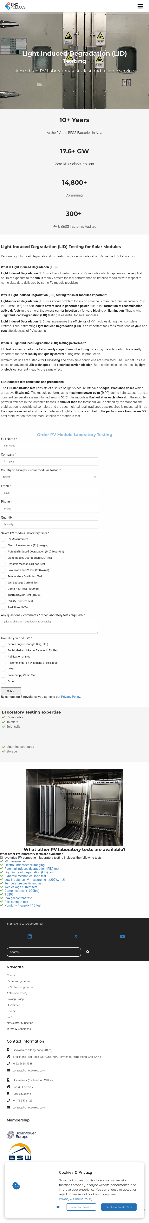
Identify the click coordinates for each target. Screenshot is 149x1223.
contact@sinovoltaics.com (29, 1070)
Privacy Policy (70, 697)
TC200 (9, 894)
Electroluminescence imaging (24, 865)
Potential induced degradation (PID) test (31, 868)
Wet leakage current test (21, 887)
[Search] (87, 952)
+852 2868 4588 (23, 1063)
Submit (11, 691)
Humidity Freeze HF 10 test (23, 905)
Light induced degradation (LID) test (29, 872)
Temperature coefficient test (23, 883)
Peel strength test (16, 902)
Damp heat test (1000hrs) (22, 891)
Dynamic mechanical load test (25, 876)
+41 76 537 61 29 (22, 1100)
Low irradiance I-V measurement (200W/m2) (34, 880)
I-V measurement (16, 861)
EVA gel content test (18, 898)
